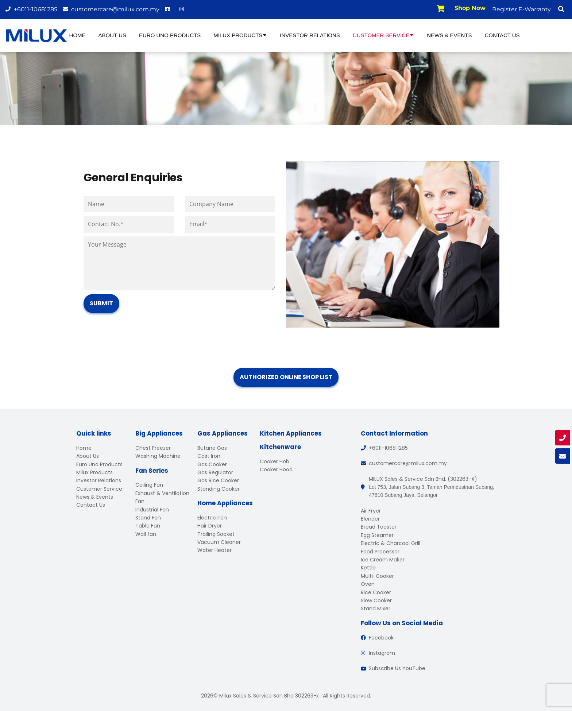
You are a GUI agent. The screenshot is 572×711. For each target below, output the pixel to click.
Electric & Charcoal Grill (390, 543)
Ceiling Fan (149, 484)
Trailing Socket (216, 534)
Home (77, 35)
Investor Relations (310, 35)
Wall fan (145, 534)
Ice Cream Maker (383, 559)
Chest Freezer (153, 448)
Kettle (368, 567)
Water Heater (214, 550)
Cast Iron (208, 456)
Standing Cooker (218, 488)
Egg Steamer (377, 535)
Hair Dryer (209, 525)
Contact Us (502, 35)
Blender (370, 518)
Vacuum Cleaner (219, 542)
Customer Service (383, 35)
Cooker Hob (274, 461)
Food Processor (380, 551)
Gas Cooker (212, 464)
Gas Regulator (215, 472)
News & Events (449, 35)
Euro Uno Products (170, 35)
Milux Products (240, 35)
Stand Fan (148, 517)
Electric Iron (212, 517)
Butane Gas (212, 448)
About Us (112, 35)
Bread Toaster (379, 526)
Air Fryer (371, 510)
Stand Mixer (375, 608)
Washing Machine (158, 456)
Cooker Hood (276, 469)
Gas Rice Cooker (218, 480)
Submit (101, 303)
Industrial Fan (152, 509)
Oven (368, 584)
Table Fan (147, 525)
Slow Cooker (376, 600)
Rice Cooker (376, 592)
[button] (561, 9)
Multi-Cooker (377, 576)
